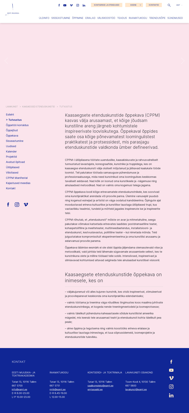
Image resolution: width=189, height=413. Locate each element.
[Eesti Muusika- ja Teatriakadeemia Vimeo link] (71, 5)
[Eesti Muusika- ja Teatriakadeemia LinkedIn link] (84, 5)
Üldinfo (44, 17)
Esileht (10, 114)
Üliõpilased (12, 167)
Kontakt (11, 188)
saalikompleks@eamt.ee (100, 385)
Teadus (122, 17)
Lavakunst (12, 106)
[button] (169, 5)
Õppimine (77, 17)
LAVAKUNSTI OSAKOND (139, 372)
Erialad (90, 17)
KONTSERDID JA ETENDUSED (106, 5)
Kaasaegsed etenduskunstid (38, 106)
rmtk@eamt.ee (58, 389)
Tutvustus (15, 119)
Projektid (11, 156)
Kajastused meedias (18, 183)
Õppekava (12, 135)
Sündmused (175, 17)
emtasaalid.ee (95, 389)
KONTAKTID (154, 5)
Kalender (11, 151)
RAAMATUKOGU (59, 372)
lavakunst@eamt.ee (136, 389)
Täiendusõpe (157, 17)
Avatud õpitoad (15, 161)
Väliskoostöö (106, 17)
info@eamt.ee (19, 389)
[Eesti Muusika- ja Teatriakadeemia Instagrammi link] (78, 5)
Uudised (11, 146)
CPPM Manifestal (17, 177)
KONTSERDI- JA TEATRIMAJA (105, 372)
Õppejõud (12, 130)
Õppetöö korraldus (17, 125)
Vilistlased (12, 172)
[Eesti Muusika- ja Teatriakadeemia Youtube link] (65, 5)
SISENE (133, 5)
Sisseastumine (60, 17)
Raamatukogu (138, 17)
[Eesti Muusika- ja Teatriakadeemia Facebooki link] (60, 5)
